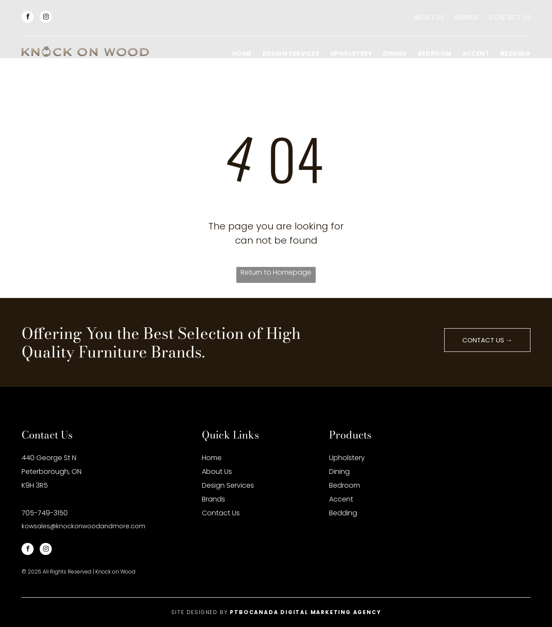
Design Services (228, 485)
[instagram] (46, 18)
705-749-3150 (45, 513)
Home (212, 458)
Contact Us (221, 513)
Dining (339, 472)
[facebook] (28, 18)
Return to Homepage (276, 272)
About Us (217, 472)
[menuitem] (423, 17)
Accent (341, 499)
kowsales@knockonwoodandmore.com (83, 526)
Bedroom (344, 485)
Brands (213, 499)
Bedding (343, 513)
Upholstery (347, 458)
